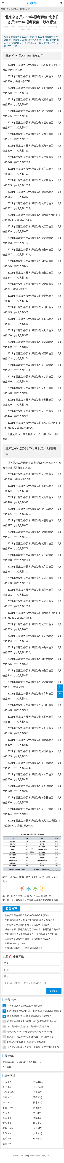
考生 (7, 1087)
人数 (41, 877)
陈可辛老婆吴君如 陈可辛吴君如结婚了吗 (31, 895)
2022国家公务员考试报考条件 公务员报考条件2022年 (31, 934)
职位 (34, 877)
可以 (7, 1113)
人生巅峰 (7, 1067)
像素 (7, 1118)
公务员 (38, 1087)
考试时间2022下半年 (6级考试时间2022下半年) (30, 1031)
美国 (37, 1107)
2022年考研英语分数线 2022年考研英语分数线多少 (30, 920)
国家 (48, 877)
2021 (55, 877)
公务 (28, 877)
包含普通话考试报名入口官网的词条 (24, 1006)
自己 (7, 1082)
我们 (7, 1097)
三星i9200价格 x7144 (15, 943)
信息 (7, 1143)
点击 (37, 1133)
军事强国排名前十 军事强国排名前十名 (24, 948)
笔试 (7, 1138)
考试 (38, 1082)
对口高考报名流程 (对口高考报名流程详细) (28, 1026)
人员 (7, 1133)
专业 (37, 1128)
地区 (5, 881)
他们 (37, 1113)
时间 (37, 1138)
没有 (37, 1097)
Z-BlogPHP (27, 1156)
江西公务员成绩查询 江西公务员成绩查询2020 (27, 939)
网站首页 (14, 9)
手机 (37, 1118)
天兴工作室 (46, 1156)
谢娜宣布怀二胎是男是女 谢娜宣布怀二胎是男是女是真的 (32, 929)
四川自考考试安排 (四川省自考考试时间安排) (29, 1016)
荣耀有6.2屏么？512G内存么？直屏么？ (22, 1062)
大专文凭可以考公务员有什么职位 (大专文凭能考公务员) (34, 1047)
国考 (22, 9)
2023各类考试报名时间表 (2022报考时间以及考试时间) (34, 1011)
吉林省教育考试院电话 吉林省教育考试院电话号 (34, 900)
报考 (7, 1123)
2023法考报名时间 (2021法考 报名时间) (26, 1042)
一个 (7, 1102)
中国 (8, 1107)
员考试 (14, 877)
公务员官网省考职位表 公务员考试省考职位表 (27, 915)
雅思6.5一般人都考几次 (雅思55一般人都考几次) (30, 1037)
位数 (21, 877)
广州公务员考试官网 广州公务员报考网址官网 (27, 925)
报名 (8, 1128)
